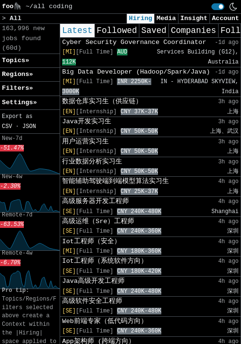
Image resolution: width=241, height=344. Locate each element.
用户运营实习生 (85, 141)
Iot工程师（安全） (91, 241)
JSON (29, 126)
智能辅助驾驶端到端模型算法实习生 (115, 181)
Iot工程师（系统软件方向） (104, 261)
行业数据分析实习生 (92, 161)
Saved (154, 30)
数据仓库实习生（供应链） (102, 101)
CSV (7, 126)
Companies (193, 30)
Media (166, 18)
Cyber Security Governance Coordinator (134, 42)
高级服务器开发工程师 (95, 201)
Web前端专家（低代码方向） (104, 321)
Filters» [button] (17, 88)
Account (225, 18)
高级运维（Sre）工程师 (98, 221)
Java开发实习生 (86, 121)
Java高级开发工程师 (93, 281)
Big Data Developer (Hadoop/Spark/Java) (136, 71)
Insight (194, 18)
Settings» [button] (19, 102)
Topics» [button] (15, 60)
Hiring (140, 18)
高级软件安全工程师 (92, 301)
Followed (117, 30)
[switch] (217, 6)
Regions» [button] (17, 74)
